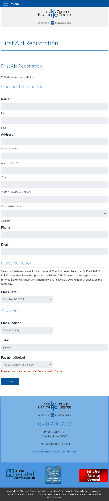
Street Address (9, 148)
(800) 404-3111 (57, 497)
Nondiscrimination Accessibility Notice (54, 451)
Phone (6, 227)
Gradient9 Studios (17, 494)
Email (6, 245)
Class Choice (11, 323)
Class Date (10, 292)
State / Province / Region (15, 191)
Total (5, 340)
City (3, 177)
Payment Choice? (14, 357)
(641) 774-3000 (54, 424)
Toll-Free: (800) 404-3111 (54, 443)
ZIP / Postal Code (11, 206)
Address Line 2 (9, 162)
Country (6, 220)
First (4, 113)
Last (3, 127)
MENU (15, 3)
